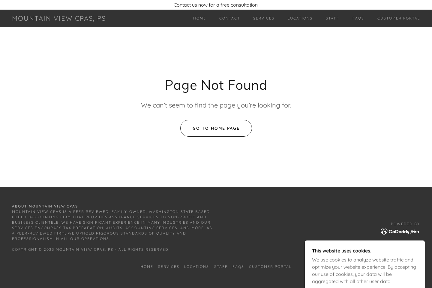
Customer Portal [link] (398, 18)
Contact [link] (229, 18)
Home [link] (199, 18)
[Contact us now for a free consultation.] (216, 4)
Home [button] (146, 266)
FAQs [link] (358, 18)
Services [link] (263, 18)
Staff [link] (332, 18)
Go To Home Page (216, 128)
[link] (59, 19)
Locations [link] (300, 18)
